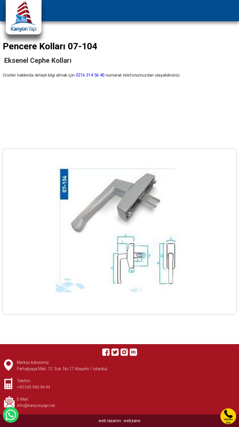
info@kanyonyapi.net (36, 405)
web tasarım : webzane (119, 420)
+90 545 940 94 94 (33, 387)
